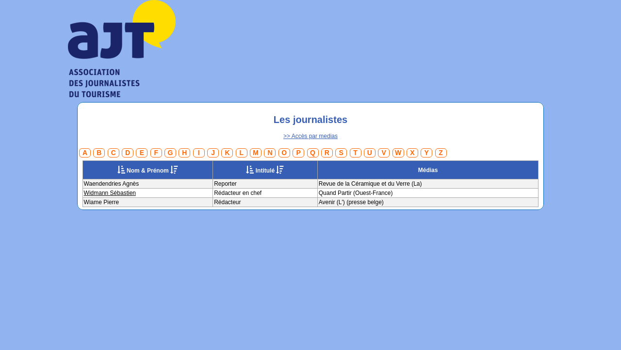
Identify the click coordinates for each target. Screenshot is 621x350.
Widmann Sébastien (110, 193)
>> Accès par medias (310, 136)
